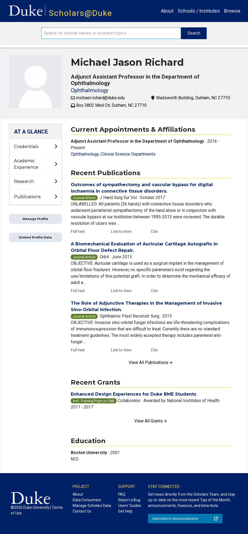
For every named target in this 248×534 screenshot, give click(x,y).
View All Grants (150, 420)
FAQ (121, 494)
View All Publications (150, 362)
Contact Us (82, 511)
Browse (232, 11)
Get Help (125, 511)
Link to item (121, 231)
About (167, 11)
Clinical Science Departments (128, 154)
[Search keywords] (111, 33)
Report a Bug (129, 500)
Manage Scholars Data (92, 505)
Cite (154, 231)
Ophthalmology (89, 90)
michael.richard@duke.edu (100, 97)
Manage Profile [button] (35, 219)
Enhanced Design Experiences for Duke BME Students (133, 394)
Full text (78, 231)
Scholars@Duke (80, 13)
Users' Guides (129, 505)
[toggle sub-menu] (55, 146)
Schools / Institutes (199, 11)
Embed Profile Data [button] (35, 237)
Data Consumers (87, 500)
